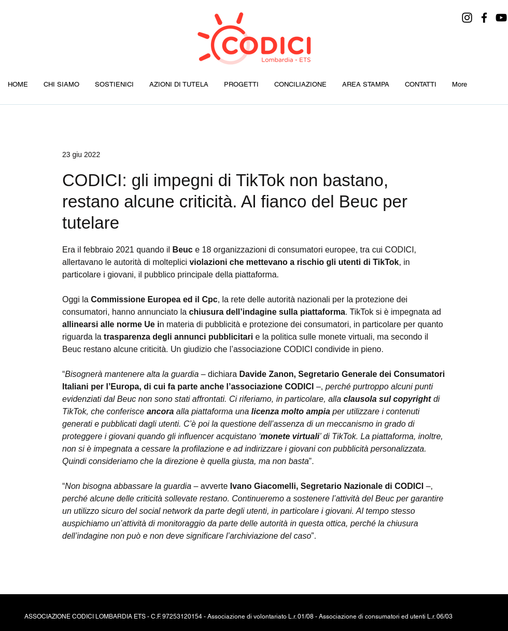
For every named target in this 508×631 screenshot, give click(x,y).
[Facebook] (484, 17)
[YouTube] (501, 17)
